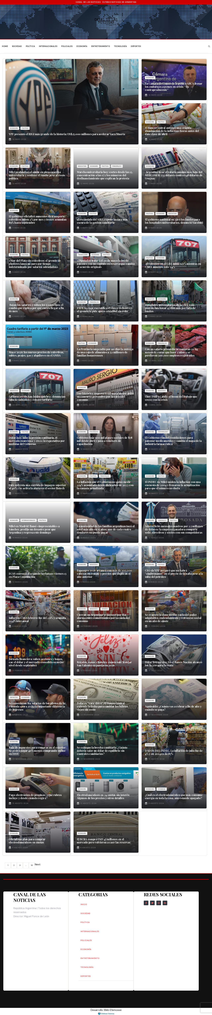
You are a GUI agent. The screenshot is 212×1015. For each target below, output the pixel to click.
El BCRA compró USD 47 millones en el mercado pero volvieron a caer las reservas (103, 840)
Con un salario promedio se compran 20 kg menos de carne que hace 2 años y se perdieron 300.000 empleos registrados (171, 352)
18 (32, 865)
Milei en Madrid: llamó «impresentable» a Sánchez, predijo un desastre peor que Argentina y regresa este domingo (34, 529)
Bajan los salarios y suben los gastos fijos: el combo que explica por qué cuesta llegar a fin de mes (36, 308)
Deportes (136, 46)
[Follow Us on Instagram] (158, 903)
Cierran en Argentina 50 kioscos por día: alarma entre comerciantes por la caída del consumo (103, 618)
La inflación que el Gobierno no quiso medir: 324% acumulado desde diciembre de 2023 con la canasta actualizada (105, 485)
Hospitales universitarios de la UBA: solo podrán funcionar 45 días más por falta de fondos (170, 308)
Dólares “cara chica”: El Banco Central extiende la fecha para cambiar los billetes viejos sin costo (102, 706)
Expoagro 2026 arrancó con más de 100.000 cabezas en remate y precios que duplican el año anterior (104, 573)
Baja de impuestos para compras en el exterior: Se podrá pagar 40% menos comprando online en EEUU (37, 751)
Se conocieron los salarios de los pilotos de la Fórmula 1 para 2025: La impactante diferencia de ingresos (37, 706)
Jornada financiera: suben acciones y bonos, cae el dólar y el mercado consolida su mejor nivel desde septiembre (36, 662)
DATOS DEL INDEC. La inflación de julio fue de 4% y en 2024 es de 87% (174, 752)
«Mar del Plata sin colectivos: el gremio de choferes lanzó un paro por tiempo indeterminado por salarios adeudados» (35, 264)
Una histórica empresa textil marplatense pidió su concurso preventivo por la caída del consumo (105, 396)
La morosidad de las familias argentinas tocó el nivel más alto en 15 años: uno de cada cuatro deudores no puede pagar (106, 529)
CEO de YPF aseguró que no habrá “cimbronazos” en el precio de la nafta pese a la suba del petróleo (174, 573)
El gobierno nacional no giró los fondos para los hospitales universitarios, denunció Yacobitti (174, 221)
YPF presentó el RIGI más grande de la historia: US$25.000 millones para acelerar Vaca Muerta (67, 134)
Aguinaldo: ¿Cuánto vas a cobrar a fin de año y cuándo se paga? (173, 708)
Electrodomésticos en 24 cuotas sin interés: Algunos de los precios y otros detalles (103, 796)
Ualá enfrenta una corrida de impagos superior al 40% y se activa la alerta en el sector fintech (37, 486)
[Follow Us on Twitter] (152, 903)
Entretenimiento (100, 46)
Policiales (67, 46)
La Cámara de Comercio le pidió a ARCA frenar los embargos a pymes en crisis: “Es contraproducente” (173, 87)
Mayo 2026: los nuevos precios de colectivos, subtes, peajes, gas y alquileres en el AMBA (36, 353)
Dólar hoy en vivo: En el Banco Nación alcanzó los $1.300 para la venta (173, 663)
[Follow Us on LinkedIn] (165, 903)
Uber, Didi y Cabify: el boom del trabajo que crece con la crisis (171, 398)
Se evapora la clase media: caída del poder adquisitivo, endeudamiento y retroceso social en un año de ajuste (173, 618)
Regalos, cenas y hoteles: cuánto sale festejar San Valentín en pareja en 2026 (104, 663)
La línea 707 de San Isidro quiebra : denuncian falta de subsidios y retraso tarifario (37, 398)
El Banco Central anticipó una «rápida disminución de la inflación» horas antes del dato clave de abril (172, 131)
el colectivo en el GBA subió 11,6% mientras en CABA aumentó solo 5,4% (173, 265)
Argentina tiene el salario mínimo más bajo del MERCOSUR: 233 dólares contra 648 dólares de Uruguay (173, 175)
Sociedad (17, 46)
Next (37, 864)
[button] (209, 46)
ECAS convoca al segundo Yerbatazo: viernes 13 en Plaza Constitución (37, 575)
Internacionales (48, 46)
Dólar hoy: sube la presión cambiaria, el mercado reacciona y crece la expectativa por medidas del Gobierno (37, 441)
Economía (82, 46)
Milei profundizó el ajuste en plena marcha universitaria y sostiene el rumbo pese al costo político (37, 175)
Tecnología (120, 46)
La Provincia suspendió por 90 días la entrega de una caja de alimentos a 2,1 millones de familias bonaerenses (105, 352)
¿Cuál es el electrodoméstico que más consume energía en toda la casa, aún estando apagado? (174, 796)
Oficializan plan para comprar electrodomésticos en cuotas (27, 840)
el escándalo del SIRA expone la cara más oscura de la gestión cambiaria (102, 221)
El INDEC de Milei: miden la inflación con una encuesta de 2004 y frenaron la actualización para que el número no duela (173, 485)
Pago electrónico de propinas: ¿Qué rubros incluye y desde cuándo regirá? (35, 796)
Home (5, 46)
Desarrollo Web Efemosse (106, 1011)
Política (30, 46)
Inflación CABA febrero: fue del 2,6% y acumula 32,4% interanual (37, 619)
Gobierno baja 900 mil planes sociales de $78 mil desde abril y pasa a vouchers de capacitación (104, 441)
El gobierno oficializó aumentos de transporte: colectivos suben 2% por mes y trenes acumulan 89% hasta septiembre (38, 219)
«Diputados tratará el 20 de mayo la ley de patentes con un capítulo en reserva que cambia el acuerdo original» (105, 264)
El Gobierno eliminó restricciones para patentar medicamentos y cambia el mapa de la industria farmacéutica (173, 441)
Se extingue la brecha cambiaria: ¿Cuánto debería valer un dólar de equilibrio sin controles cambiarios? (102, 751)
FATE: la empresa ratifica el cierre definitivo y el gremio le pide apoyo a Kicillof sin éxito (104, 309)
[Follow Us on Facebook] (146, 903)
